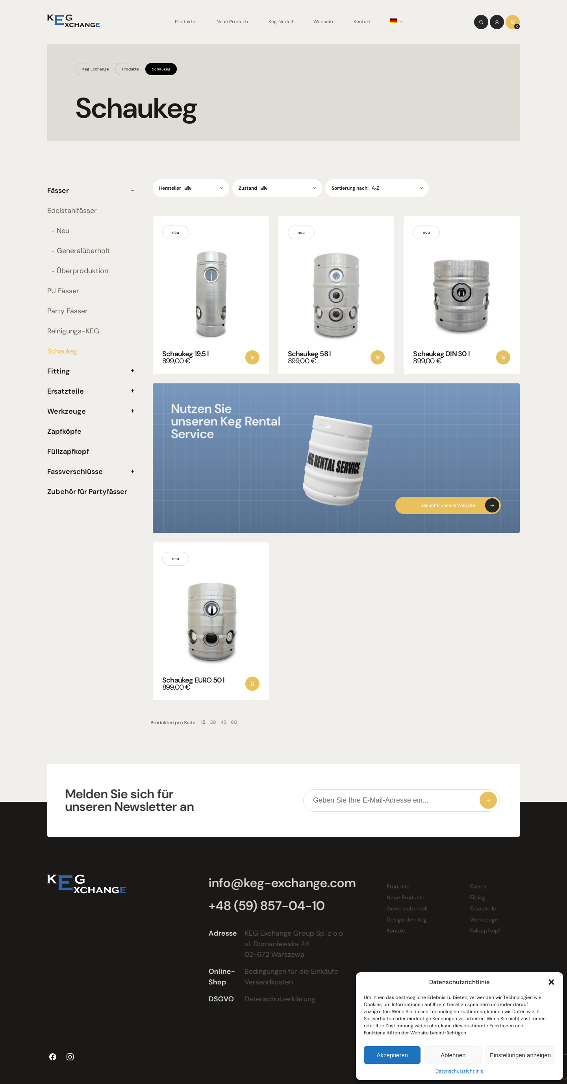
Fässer (58, 190)
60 (229, 722)
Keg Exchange (95, 69)
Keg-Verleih (282, 21)
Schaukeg (161, 69)
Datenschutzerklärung (278, 999)
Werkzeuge (66, 411)
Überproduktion (82, 271)
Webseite (324, 21)
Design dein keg (405, 919)
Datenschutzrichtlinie (459, 1071)
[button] (551, 982)
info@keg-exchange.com (280, 883)
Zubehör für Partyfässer (87, 491)
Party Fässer (67, 311)
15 (198, 722)
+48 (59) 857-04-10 (265, 905)
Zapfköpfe (64, 431)
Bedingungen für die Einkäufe (289, 971)
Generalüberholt (83, 250)
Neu (63, 230)
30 (208, 722)
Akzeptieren (392, 1055)
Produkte (185, 21)
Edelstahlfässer (72, 210)
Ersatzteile (65, 391)
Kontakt (362, 21)
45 (218, 722)
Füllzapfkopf (68, 451)
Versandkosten (267, 982)
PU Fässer (63, 291)
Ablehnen (453, 1055)
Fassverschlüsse (75, 471)
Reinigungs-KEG (73, 331)
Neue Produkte (233, 21)
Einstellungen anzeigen (520, 1055)
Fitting (58, 371)
